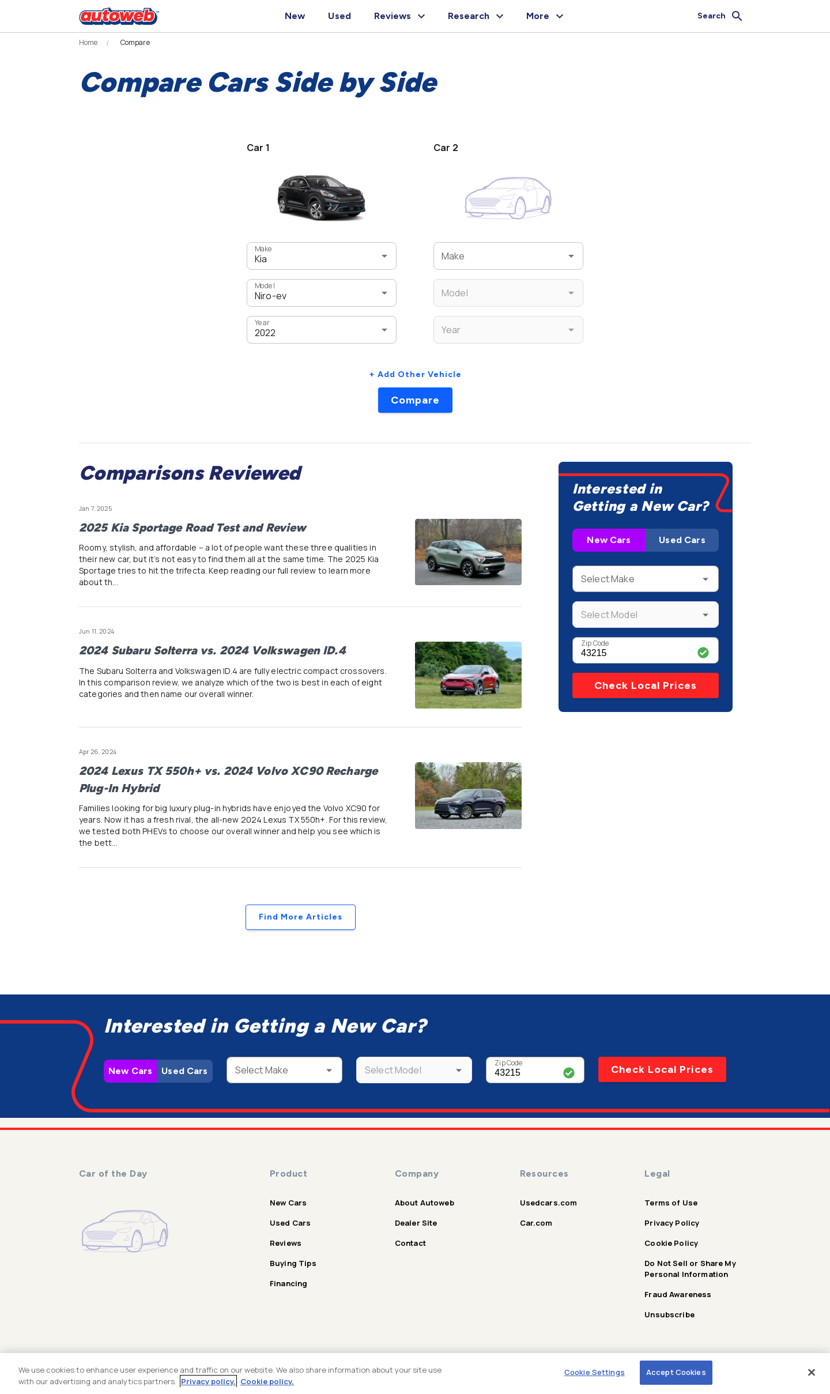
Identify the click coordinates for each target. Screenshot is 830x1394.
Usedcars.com (549, 1202)
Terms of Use (670, 1202)
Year (262, 322)
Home (88, 42)
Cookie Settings (594, 1372)
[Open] (384, 256)
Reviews (285, 1243)
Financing (288, 1283)
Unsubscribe (669, 1314)
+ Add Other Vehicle (415, 374)
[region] (415, 1373)
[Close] (811, 1372)
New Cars (609, 539)
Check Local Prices (645, 685)
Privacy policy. (208, 1381)
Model (264, 286)
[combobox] (304, 256)
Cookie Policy (671, 1243)
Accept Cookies (676, 1372)
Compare (415, 400)
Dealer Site (416, 1223)
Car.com (536, 1223)
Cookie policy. (267, 1381)
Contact (410, 1243)
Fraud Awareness (677, 1294)
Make (263, 249)
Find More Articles (300, 917)
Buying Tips (293, 1263)
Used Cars (682, 539)
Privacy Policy (671, 1223)
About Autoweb (424, 1202)
